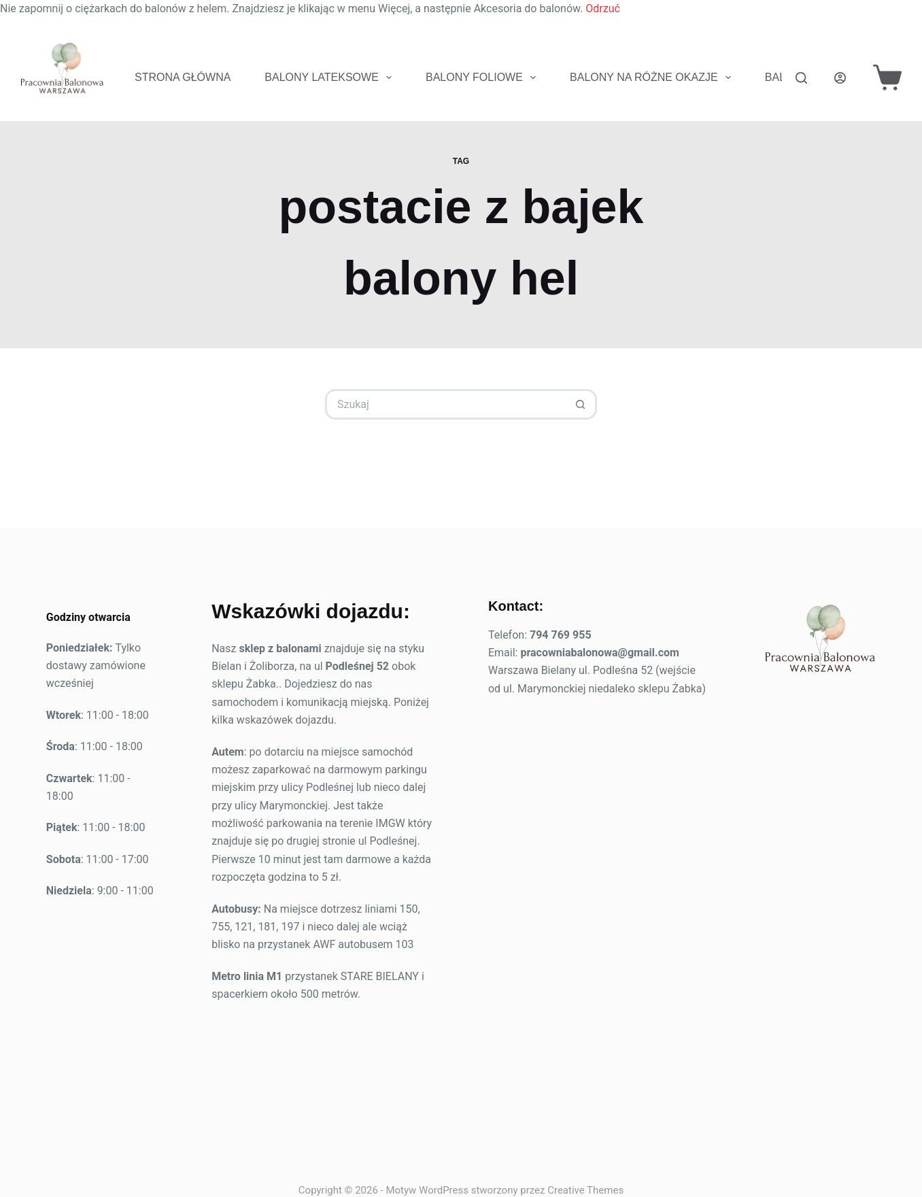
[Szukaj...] (445, 404)
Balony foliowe (483, 77)
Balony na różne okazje (653, 77)
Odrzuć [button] (602, 8)
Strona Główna (182, 77)
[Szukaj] (801, 78)
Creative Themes (585, 1190)
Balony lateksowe (330, 77)
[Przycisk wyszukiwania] (581, 404)
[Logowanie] (840, 78)
